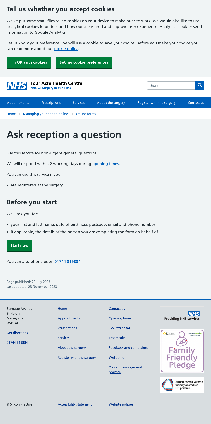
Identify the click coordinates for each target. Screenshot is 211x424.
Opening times (120, 318)
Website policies (121, 404)
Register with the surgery (156, 103)
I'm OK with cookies (28, 62)
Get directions (17, 333)
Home (11, 114)
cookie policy (66, 48)
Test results (117, 338)
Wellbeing (116, 357)
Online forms (86, 114)
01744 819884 (68, 261)
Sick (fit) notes (119, 328)
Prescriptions (51, 103)
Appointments (18, 103)
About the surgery (111, 103)
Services (79, 103)
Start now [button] (19, 245)
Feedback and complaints (128, 348)
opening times (105, 163)
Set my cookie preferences (84, 62)
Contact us (196, 103)
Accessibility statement (75, 404)
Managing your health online (46, 114)
